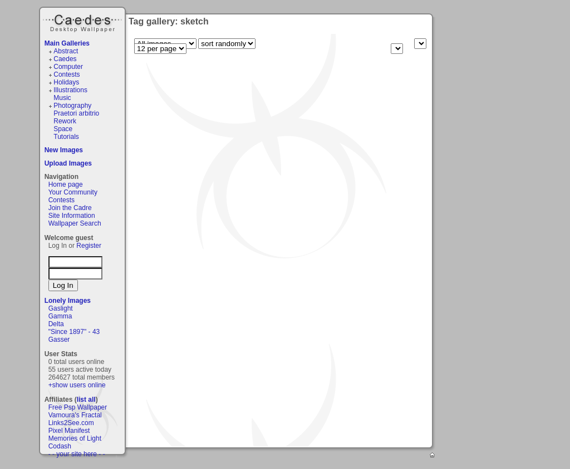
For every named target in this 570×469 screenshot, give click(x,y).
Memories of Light (74, 438)
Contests (66, 74)
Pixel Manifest (69, 431)
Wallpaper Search (74, 223)
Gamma (60, 316)
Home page (65, 184)
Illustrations (70, 90)
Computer (68, 67)
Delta (56, 324)
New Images (64, 150)
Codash (59, 446)
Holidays (66, 82)
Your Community (72, 192)
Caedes (83, 21)
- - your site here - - (76, 454)
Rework (64, 121)
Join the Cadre (70, 208)
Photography (72, 105)
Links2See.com (71, 423)
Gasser (59, 339)
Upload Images (68, 163)
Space (62, 129)
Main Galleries (67, 43)
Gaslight (60, 308)
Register (88, 246)
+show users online (77, 385)
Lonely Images (68, 301)
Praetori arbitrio (76, 113)
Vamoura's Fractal (75, 415)
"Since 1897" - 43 (74, 332)
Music (62, 98)
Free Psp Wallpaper (77, 407)
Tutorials (66, 137)
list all (86, 399)
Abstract (65, 51)
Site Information (71, 215)
